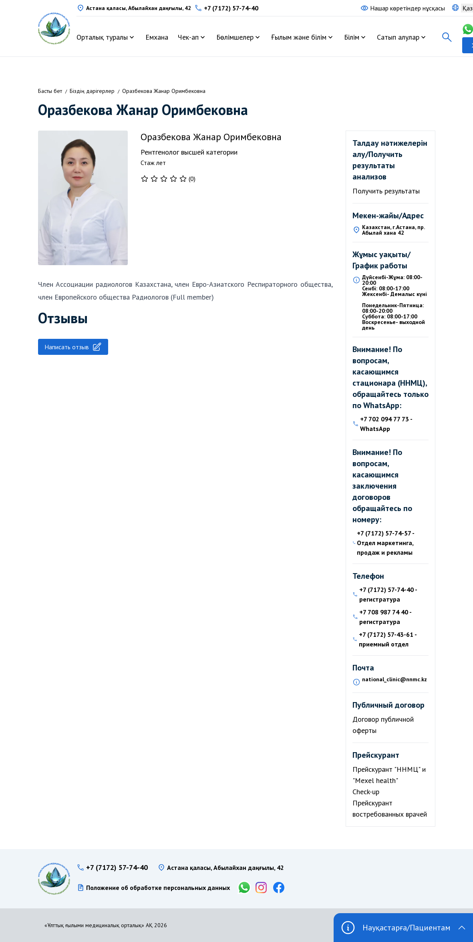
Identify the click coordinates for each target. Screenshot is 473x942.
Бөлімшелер (235, 37)
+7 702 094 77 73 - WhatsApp (386, 424)
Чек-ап (188, 37)
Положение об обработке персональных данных (158, 888)
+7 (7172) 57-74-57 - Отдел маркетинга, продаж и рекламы (385, 542)
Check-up (365, 791)
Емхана (156, 37)
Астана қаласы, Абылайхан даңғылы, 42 (138, 8)
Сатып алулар (398, 37)
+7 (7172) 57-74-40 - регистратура (388, 594)
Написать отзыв (73, 347)
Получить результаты (386, 190)
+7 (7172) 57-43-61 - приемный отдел (388, 639)
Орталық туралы (102, 37)
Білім (351, 37)
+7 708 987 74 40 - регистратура (385, 617)
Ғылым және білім (298, 37)
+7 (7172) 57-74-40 (231, 8)
